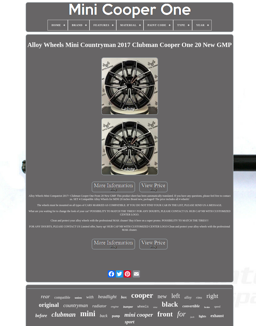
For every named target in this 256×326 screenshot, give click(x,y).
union (78, 297)
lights (202, 316)
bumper (128, 306)
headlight (107, 296)
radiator (99, 306)
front (165, 314)
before (41, 315)
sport (129, 321)
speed (217, 306)
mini (87, 313)
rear (45, 296)
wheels (143, 306)
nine (155, 307)
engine (115, 306)
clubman (64, 314)
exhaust (217, 316)
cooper (142, 295)
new (162, 296)
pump (116, 316)
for (181, 314)
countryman (75, 305)
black (170, 304)
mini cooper (138, 315)
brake (207, 307)
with (90, 297)
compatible (62, 297)
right (212, 295)
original (49, 305)
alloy (187, 297)
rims (199, 297)
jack (192, 317)
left (175, 295)
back (103, 316)
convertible (191, 306)
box (124, 297)
